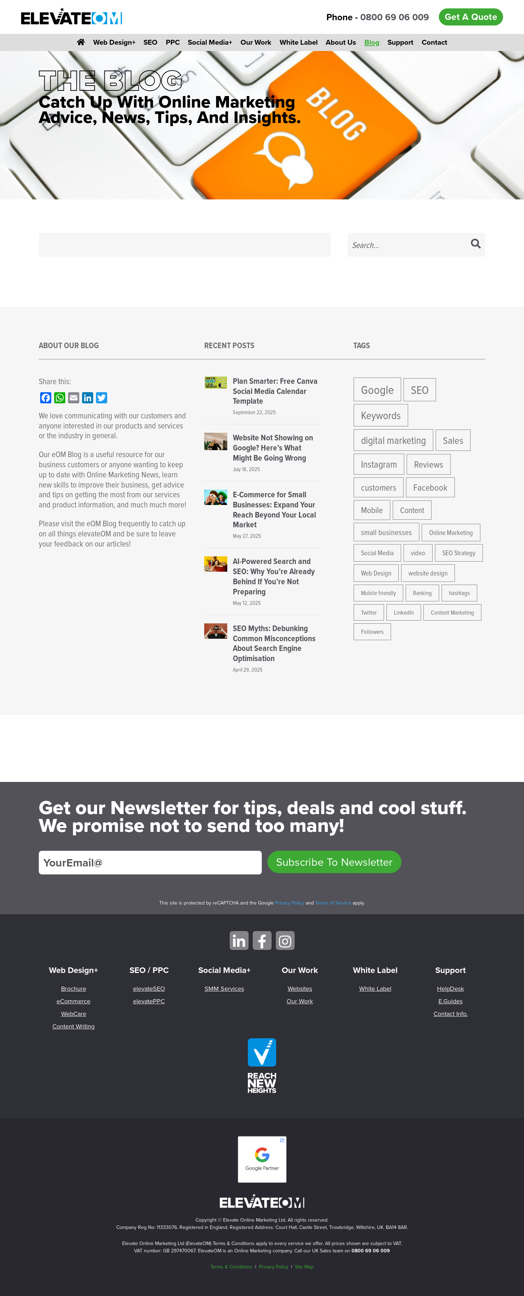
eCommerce (73, 1001)
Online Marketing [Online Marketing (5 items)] (451, 532)
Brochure (73, 988)
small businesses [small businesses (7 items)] (386, 532)
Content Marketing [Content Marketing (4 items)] (452, 612)
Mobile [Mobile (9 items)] (372, 510)
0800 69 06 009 (394, 17)
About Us (341, 42)
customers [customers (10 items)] (378, 487)
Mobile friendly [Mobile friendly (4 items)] (378, 592)
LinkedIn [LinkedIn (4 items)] (404, 612)
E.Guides (450, 1001)
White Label (299, 42)
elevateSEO (149, 988)
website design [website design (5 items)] (428, 573)
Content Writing (73, 1026)
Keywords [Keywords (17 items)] (381, 415)
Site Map (304, 1266)
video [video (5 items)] (418, 552)
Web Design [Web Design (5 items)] (376, 573)
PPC (173, 42)
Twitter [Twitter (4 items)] (369, 612)
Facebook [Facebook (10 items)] (430, 487)
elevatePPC (149, 1001)
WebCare (73, 1013)
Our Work (256, 42)
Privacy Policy (289, 902)
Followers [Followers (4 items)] (372, 631)
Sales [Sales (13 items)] (453, 440)
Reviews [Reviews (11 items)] (428, 464)
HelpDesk (450, 988)
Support (400, 42)
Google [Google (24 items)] (377, 389)
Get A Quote (471, 16)
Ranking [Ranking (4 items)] (422, 592)
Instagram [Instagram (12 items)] (379, 464)
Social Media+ (210, 42)
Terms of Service (333, 902)
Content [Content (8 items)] (412, 510)
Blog (371, 42)
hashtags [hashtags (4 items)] (459, 592)
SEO (150, 42)
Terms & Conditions (231, 1266)
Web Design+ (114, 42)
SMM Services (224, 988)
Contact (434, 42)
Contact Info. (451, 1013)
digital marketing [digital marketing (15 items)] (393, 440)
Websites (300, 988)
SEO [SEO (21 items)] (420, 389)
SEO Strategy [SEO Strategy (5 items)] (458, 552)
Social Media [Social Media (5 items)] (377, 552)
